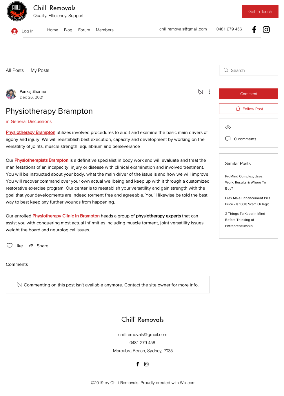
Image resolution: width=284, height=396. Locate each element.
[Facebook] (254, 29)
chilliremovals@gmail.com (143, 334)
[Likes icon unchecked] (9, 245)
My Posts (40, 70)
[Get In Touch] (260, 11)
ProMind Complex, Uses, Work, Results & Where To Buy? (245, 182)
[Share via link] (38, 245)
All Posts (15, 70)
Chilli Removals (54, 8)
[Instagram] (266, 29)
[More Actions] (206, 91)
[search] (248, 70)
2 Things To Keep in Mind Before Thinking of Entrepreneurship (245, 220)
